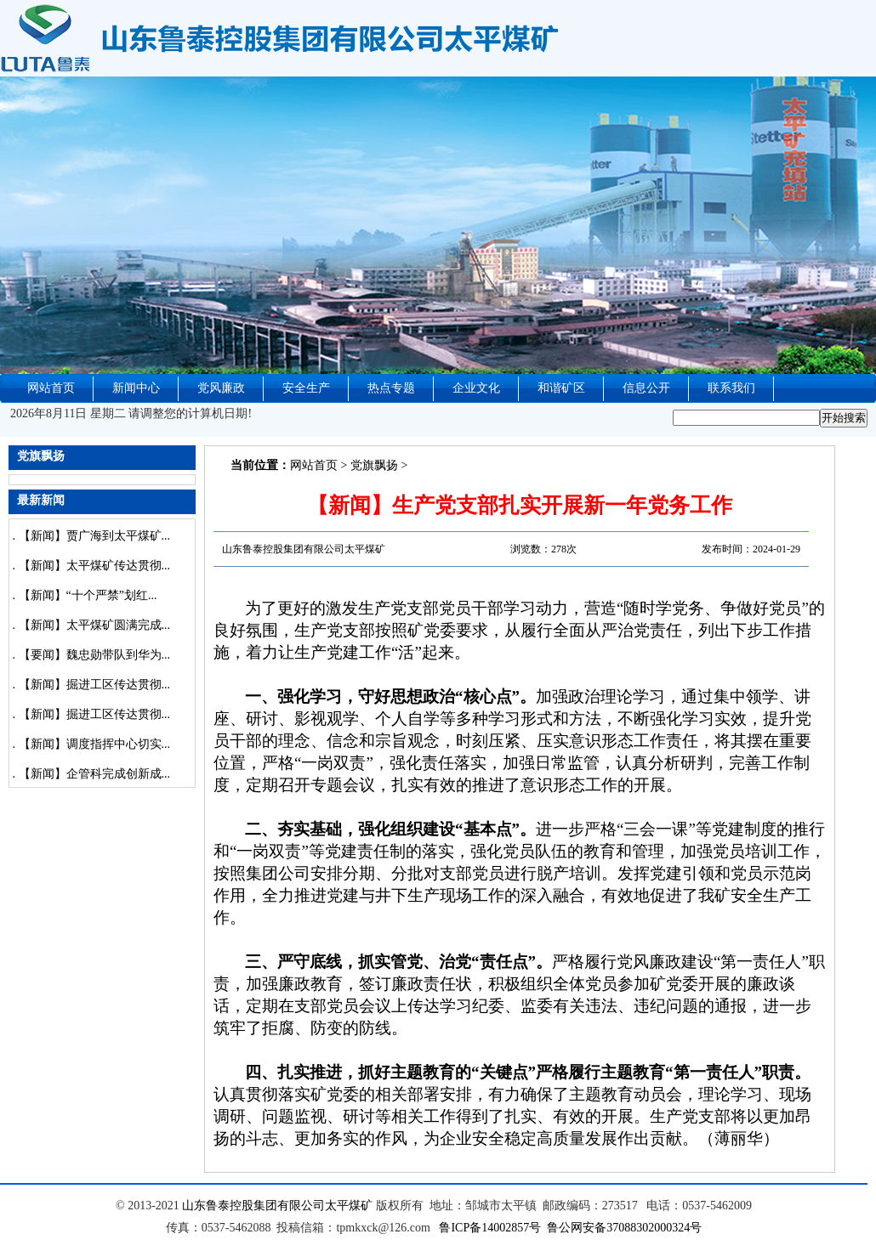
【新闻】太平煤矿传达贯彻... (95, 565)
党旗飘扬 (374, 465)
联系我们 (731, 388)
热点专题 (391, 388)
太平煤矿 (349, 1205)
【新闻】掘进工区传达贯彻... (95, 684)
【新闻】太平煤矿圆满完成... (95, 625)
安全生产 (306, 388)
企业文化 (476, 388)
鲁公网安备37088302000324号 (624, 1227)
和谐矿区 (561, 388)
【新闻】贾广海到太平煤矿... (95, 535)
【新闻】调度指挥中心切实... (95, 744)
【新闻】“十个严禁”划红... (88, 595)
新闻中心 (136, 388)
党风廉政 (221, 388)
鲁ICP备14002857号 (490, 1227)
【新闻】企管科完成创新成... (95, 773)
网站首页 (51, 388)
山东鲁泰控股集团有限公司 (253, 1205)
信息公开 (646, 388)
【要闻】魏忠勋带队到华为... (95, 654)
